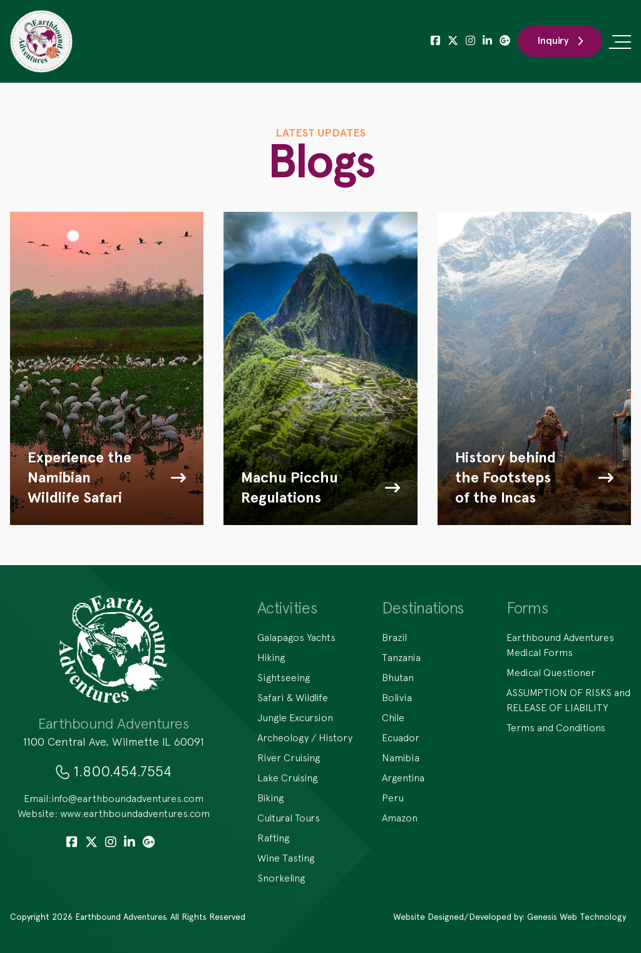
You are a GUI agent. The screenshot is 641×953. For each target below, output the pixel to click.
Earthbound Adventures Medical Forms (560, 645)
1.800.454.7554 (122, 770)
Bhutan (398, 677)
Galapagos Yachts (296, 637)
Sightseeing (283, 677)
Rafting (273, 837)
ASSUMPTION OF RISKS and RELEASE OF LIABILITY (568, 700)
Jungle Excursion (295, 717)
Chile (393, 717)
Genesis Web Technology (576, 917)
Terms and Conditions (555, 727)
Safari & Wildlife (292, 697)
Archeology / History (304, 737)
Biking (270, 797)
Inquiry (560, 41)
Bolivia (397, 697)
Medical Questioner (550, 672)
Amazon (400, 817)
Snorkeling (281, 877)
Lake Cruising (287, 777)
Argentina (403, 777)
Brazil (394, 637)
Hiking (271, 657)
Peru (393, 797)
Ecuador (400, 737)
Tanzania (401, 657)
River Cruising (288, 757)
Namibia (400, 757)
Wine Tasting (285, 857)
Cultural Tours (288, 817)
